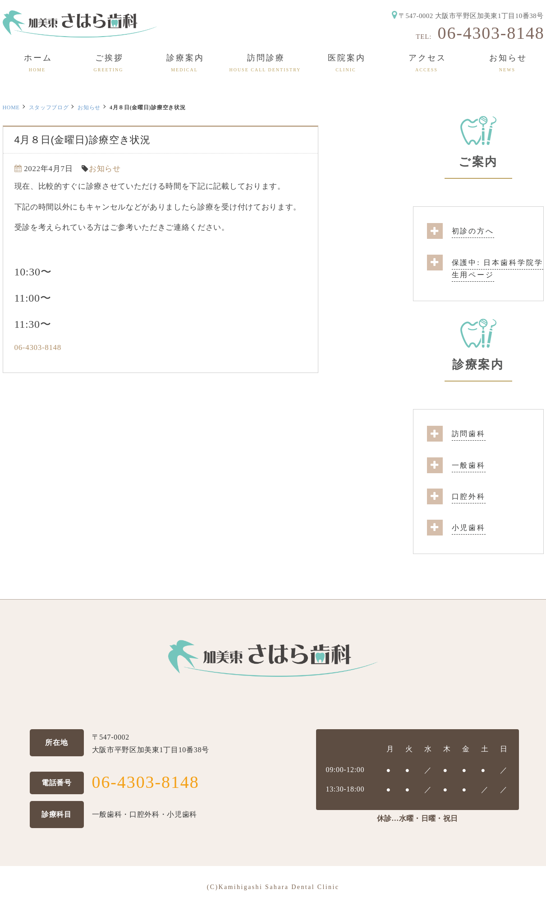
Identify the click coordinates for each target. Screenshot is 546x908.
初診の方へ (473, 231)
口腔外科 (469, 496)
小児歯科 (469, 527)
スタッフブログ (49, 107)
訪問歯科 (469, 434)
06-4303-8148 (491, 32)
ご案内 (478, 161)
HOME (11, 107)
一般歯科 (469, 465)
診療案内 (478, 364)
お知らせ (89, 107)
